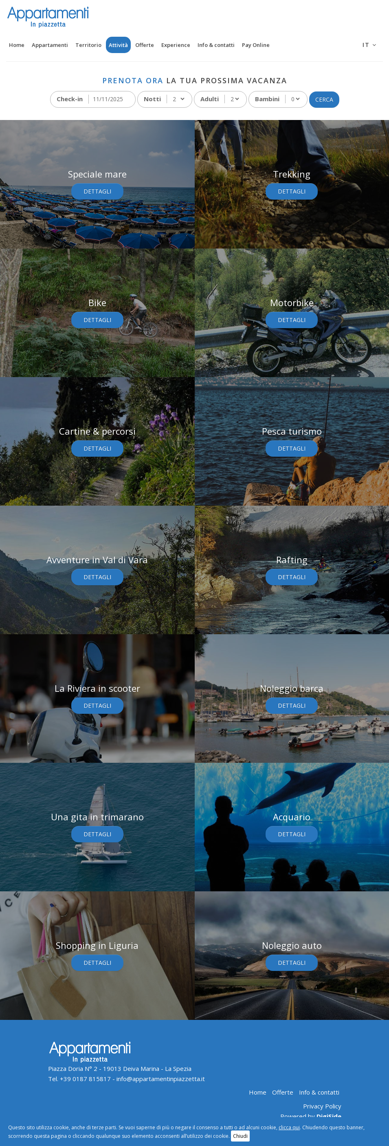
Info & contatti (216, 45)
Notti (152, 99)
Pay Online (256, 45)
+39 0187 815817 (85, 1079)
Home (16, 45)
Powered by (310, 1116)
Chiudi (240, 1136)
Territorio (88, 45)
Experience (175, 45)
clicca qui (289, 1127)
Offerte (144, 45)
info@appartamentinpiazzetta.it (160, 1079)
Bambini (267, 99)
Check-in (70, 99)
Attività (118, 45)
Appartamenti (50, 45)
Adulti (209, 99)
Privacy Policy (322, 1106)
